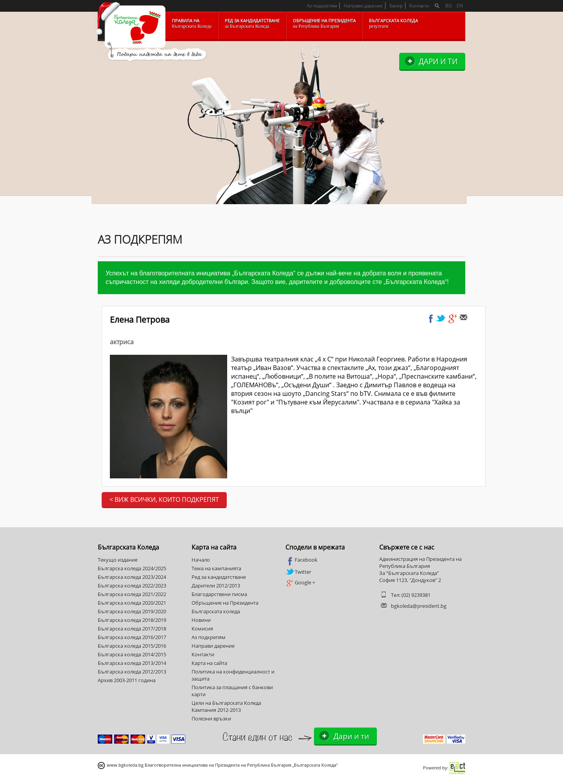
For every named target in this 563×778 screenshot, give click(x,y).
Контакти (419, 5)
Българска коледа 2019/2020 (132, 611)
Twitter (298, 571)
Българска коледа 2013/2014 (132, 663)
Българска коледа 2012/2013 (132, 671)
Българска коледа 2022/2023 (132, 585)
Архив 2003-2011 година (127, 680)
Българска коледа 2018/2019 (132, 619)
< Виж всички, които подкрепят (164, 499)
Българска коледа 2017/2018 (132, 628)
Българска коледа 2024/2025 (132, 568)
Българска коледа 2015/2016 (132, 645)
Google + (300, 583)
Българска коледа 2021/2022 (132, 594)
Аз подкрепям (322, 5)
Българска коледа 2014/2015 (132, 654)
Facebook (301, 560)
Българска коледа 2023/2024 (132, 576)
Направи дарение (363, 5)
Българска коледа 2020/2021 (132, 602)
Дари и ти (438, 61)
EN (460, 5)
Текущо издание (118, 559)
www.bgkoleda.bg (125, 765)
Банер (396, 5)
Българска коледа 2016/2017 (132, 637)
